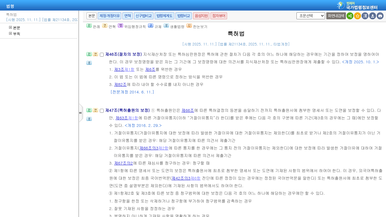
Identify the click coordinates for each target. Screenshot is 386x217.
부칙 (14, 33)
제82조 (120, 84)
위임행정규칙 (132, 26)
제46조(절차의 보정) (124, 54)
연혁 (127, 16)
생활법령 (174, 26)
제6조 (150, 69)
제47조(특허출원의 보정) (128, 110)
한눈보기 (197, 26)
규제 (155, 26)
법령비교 (183, 16)
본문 (14, 27)
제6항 (195, 178)
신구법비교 (144, 16)
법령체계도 (164, 16)
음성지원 (201, 16)
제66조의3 (148, 148)
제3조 (119, 69)
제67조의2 (123, 163)
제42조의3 (181, 178)
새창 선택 (295, 12)
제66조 (188, 110)
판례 (93, 26)
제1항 (129, 69)
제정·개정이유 (109, 16)
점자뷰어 (218, 16)
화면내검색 (336, 16)
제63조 (121, 118)
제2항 (163, 148)
